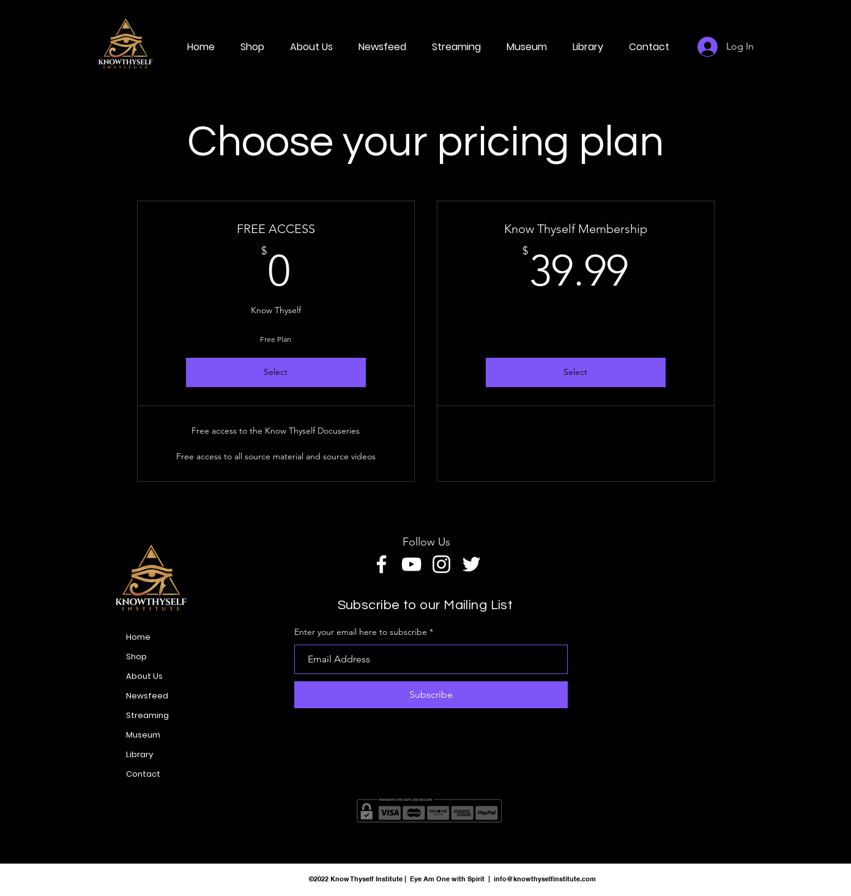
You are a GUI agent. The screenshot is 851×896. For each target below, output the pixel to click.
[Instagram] (441, 564)
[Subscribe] (431, 694)
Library (139, 754)
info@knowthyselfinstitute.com (545, 879)
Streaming (147, 715)
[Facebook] (381, 564)
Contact (143, 774)
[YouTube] (411, 564)
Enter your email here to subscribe (360, 632)
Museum (143, 735)
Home (138, 637)
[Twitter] (471, 564)
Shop (136, 656)
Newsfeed (147, 696)
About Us (144, 676)
